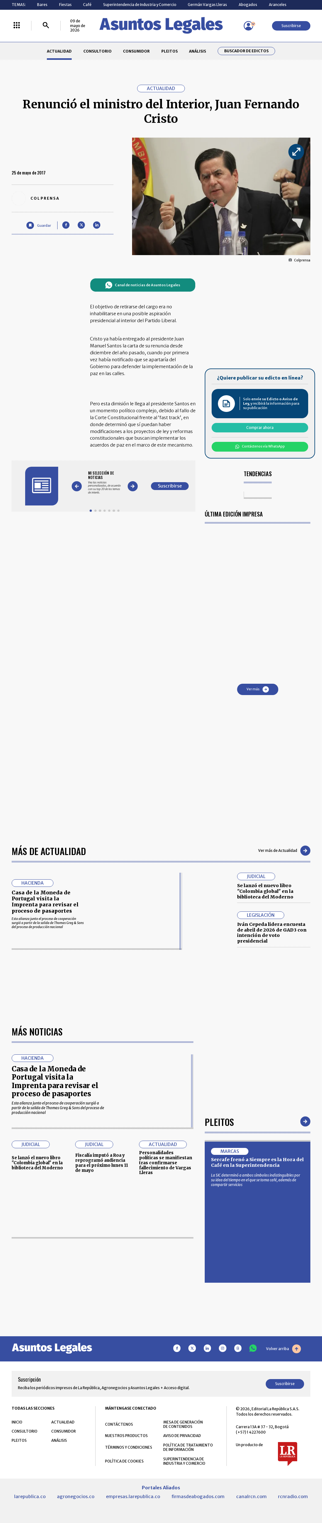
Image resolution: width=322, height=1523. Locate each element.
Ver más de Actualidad (284, 851)
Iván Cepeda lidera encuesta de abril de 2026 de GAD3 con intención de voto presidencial (272, 932)
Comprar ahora (260, 427)
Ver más (258, 689)
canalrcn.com (251, 1496)
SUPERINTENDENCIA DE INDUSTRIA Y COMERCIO (184, 1461)
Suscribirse (291, 25)
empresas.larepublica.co (133, 1496)
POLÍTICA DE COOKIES (124, 1461)
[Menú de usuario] (248, 26)
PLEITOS (169, 51)
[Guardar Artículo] (39, 225)
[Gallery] (104, 482)
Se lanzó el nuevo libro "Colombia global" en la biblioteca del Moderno (265, 891)
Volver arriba (283, 1348)
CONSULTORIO (97, 51)
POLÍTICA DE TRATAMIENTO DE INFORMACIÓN (188, 1447)
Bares (42, 4)
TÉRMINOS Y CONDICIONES (128, 1447)
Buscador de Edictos (246, 51)
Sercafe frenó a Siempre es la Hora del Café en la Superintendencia (257, 1162)
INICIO (17, 1422)
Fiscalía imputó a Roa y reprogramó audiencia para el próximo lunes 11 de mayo (101, 1163)
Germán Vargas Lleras (207, 4)
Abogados (248, 4)
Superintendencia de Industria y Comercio (139, 4)
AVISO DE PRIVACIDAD (182, 1435)
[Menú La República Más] (17, 26)
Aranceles (277, 4)
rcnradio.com (293, 1496)
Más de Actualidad (49, 851)
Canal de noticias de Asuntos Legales (142, 285)
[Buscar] (46, 26)
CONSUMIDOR (136, 51)
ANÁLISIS (197, 51)
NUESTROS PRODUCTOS (126, 1435)
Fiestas (65, 4)
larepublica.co (30, 1496)
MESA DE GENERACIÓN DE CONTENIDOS (183, 1424)
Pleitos (219, 1121)
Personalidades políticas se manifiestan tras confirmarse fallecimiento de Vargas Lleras (165, 1162)
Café (87, 4)
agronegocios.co (75, 1496)
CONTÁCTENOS (119, 1424)
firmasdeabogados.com (198, 1496)
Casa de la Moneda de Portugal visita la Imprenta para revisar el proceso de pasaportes (45, 901)
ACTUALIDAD (59, 51)
